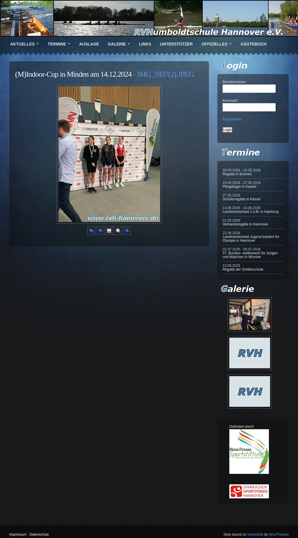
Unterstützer (176, 44)
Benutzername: (234, 82)
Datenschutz (39, 534)
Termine (57, 44)
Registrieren (232, 119)
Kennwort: (230, 101)
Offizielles (214, 44)
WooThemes (279, 534)
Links (145, 44)
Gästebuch (254, 44)
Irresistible (255, 534)
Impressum (17, 534)
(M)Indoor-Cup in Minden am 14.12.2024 (73, 74)
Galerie (117, 44)
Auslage (89, 44)
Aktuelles (22, 44)
